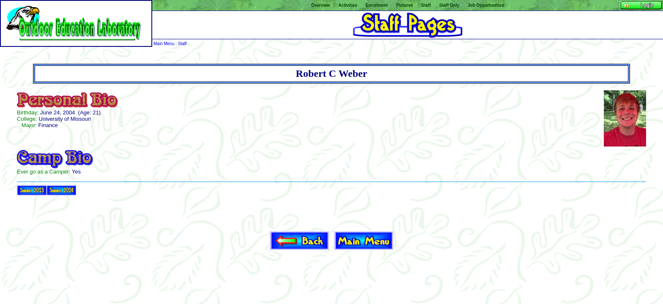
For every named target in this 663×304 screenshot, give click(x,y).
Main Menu (163, 43)
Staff (182, 43)
